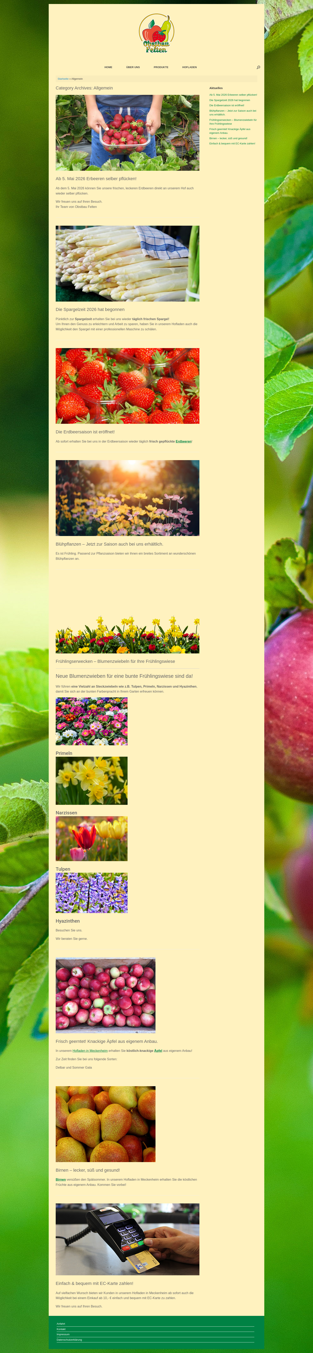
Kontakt (61, 1329)
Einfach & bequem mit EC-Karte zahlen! (94, 1283)
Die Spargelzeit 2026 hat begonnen (90, 309)
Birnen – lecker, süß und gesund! (88, 1170)
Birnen (61, 1179)
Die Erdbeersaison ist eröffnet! (85, 431)
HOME (108, 67)
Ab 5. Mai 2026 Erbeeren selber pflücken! (96, 178)
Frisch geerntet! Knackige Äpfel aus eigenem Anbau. (107, 1041)
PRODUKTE (161, 67)
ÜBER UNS (133, 67)
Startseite (63, 78)
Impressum (63, 1334)
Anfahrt (61, 1323)
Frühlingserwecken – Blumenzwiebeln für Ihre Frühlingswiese (115, 661)
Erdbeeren (183, 441)
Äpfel (158, 1050)
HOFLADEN (189, 67)
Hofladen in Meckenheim (90, 1050)
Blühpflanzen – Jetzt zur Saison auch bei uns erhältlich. (109, 544)
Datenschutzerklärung (69, 1339)
